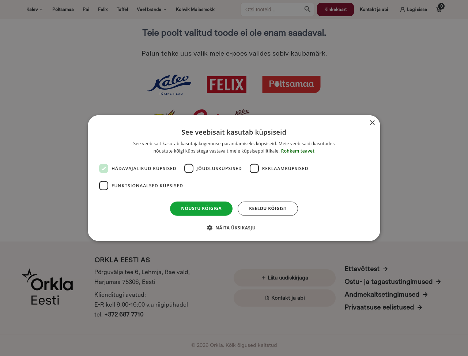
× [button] (372, 122)
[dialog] (234, 178)
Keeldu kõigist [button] (268, 208)
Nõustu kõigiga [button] (201, 208)
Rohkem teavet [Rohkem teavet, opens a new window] (298, 151)
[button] (234, 227)
